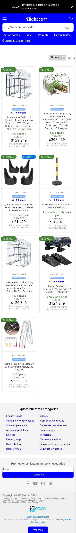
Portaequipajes (47, 430)
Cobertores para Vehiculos (53, 425)
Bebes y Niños (13, 449)
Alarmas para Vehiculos (52, 420)
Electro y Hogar (14, 439)
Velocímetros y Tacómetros (20, 420)
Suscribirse (38, 474)
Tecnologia (45, 434)
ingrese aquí (66, 519)
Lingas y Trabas (14, 416)
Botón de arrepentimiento (38, 517)
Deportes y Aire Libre (50, 439)
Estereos (10, 434)
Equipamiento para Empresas (55, 444)
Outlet (29, 35)
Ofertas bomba (11, 35)
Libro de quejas (38, 522)
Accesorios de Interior (17, 430)
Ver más (38, 530)
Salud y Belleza (13, 444)
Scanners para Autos (16, 425)
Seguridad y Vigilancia (51, 449)
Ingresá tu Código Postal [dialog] (16, 40)
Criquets (44, 416)
